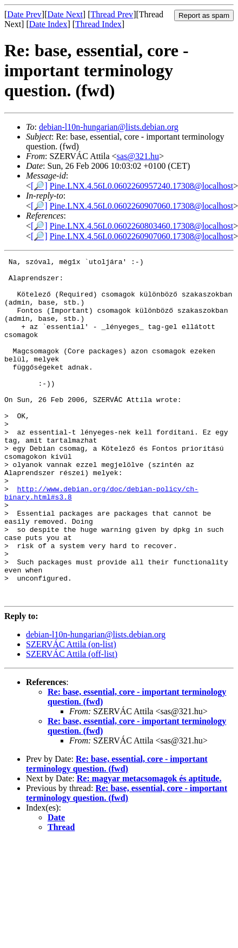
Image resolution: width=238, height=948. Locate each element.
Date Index (48, 24)
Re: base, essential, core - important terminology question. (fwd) (117, 831)
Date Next (65, 14)
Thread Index (98, 24)
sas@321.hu (138, 156)
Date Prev (24, 14)
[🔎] (39, 185)
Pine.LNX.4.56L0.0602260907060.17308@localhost (142, 205)
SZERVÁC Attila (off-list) (71, 722)
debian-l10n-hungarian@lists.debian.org (108, 126)
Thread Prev (111, 14)
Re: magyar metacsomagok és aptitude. (149, 846)
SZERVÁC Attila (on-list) (71, 712)
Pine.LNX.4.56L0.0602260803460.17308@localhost (142, 226)
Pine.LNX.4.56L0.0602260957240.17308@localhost (142, 185)
